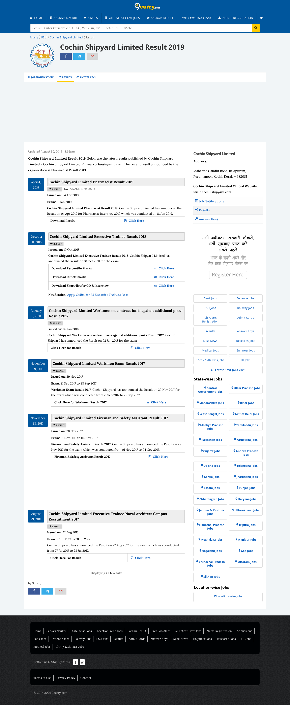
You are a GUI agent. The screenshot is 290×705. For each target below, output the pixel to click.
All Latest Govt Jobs (188, 631)
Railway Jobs (83, 639)
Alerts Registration (219, 631)
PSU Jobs (102, 639)
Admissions (244, 631)
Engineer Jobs (202, 639)
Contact (85, 678)
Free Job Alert (160, 631)
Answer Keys (87, 77)
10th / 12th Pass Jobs (70, 646)
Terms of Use (42, 678)
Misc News (180, 639)
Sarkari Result (137, 631)
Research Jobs (226, 639)
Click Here (136, 221)
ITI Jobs (246, 639)
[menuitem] (36, 18)
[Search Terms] (145, 28)
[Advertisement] (145, 112)
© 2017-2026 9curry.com (50, 693)
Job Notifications (42, 77)
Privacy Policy (65, 678)
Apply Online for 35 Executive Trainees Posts (97, 295)
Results (67, 77)
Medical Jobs (42, 646)
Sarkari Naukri (56, 631)
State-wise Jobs (81, 631)
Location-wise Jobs (110, 631)
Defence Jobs (60, 639)
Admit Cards (136, 639)
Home (37, 631)
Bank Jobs (40, 639)
